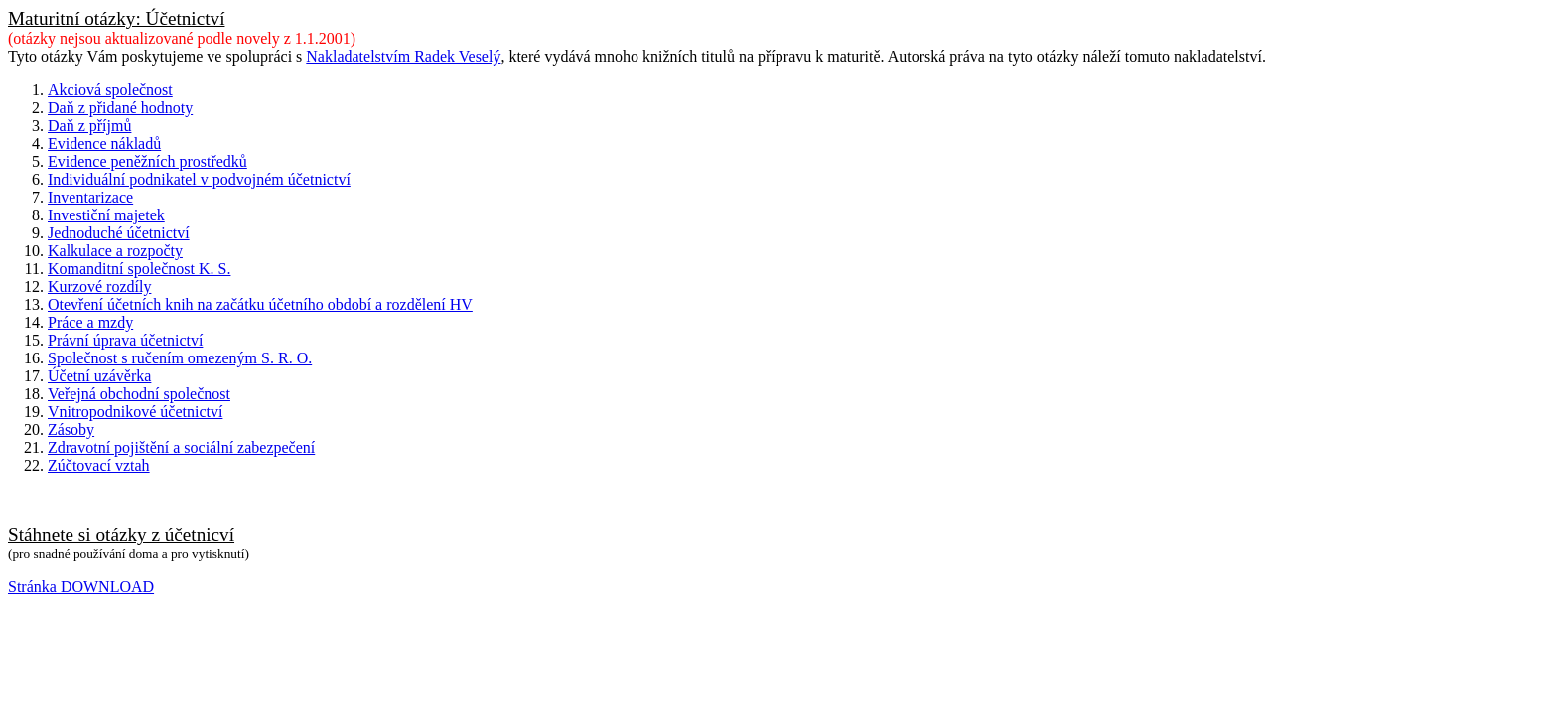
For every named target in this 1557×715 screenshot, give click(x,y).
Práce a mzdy (90, 322)
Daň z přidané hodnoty (120, 107)
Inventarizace (90, 197)
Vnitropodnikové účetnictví (135, 411)
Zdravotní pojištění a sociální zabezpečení (181, 447)
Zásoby (71, 429)
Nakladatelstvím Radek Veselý (403, 56)
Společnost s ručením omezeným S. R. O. (180, 358)
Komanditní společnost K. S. (139, 268)
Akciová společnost (110, 89)
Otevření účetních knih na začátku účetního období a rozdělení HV (260, 304)
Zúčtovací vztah (99, 465)
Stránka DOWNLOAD (81, 586)
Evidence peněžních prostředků (147, 161)
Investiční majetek (106, 215)
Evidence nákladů (104, 143)
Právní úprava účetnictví (125, 340)
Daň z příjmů (89, 125)
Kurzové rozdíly (99, 286)
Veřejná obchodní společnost (139, 393)
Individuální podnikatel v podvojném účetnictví (199, 179)
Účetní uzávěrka (99, 375)
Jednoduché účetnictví (119, 232)
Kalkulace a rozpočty (115, 250)
